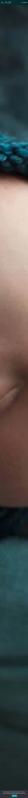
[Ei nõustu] (26, 794)
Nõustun (14, 795)
